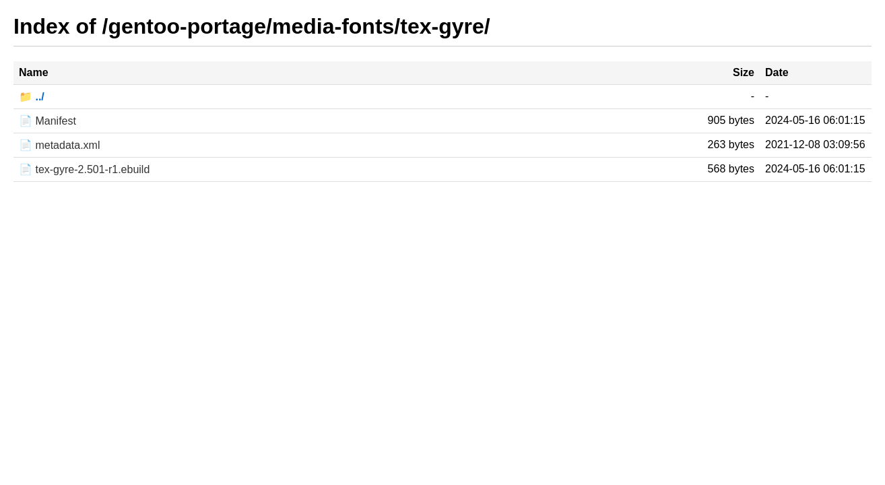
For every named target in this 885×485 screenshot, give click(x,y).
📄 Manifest (47, 121)
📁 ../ (31, 96)
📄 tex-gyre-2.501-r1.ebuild (84, 169)
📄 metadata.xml (59, 145)
